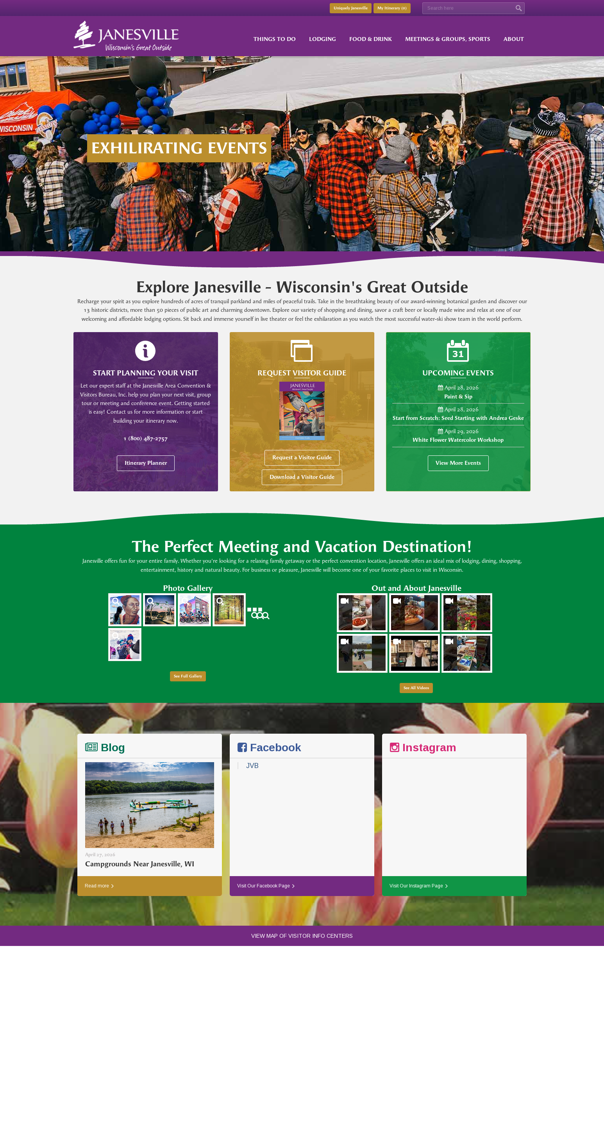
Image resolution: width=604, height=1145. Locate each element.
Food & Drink (370, 39)
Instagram (423, 747)
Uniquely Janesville (351, 8)
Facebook (269, 747)
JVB (252, 766)
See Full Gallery (188, 676)
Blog (105, 747)
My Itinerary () (392, 8)
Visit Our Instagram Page (419, 886)
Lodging (322, 39)
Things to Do (275, 39)
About (514, 39)
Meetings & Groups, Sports (447, 39)
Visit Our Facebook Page (266, 886)
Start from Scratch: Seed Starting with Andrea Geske (458, 418)
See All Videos (416, 688)
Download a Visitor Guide (302, 477)
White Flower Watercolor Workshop (458, 440)
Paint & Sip (458, 396)
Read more (99, 886)
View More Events (458, 463)
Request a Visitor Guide (302, 457)
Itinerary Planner (146, 463)
